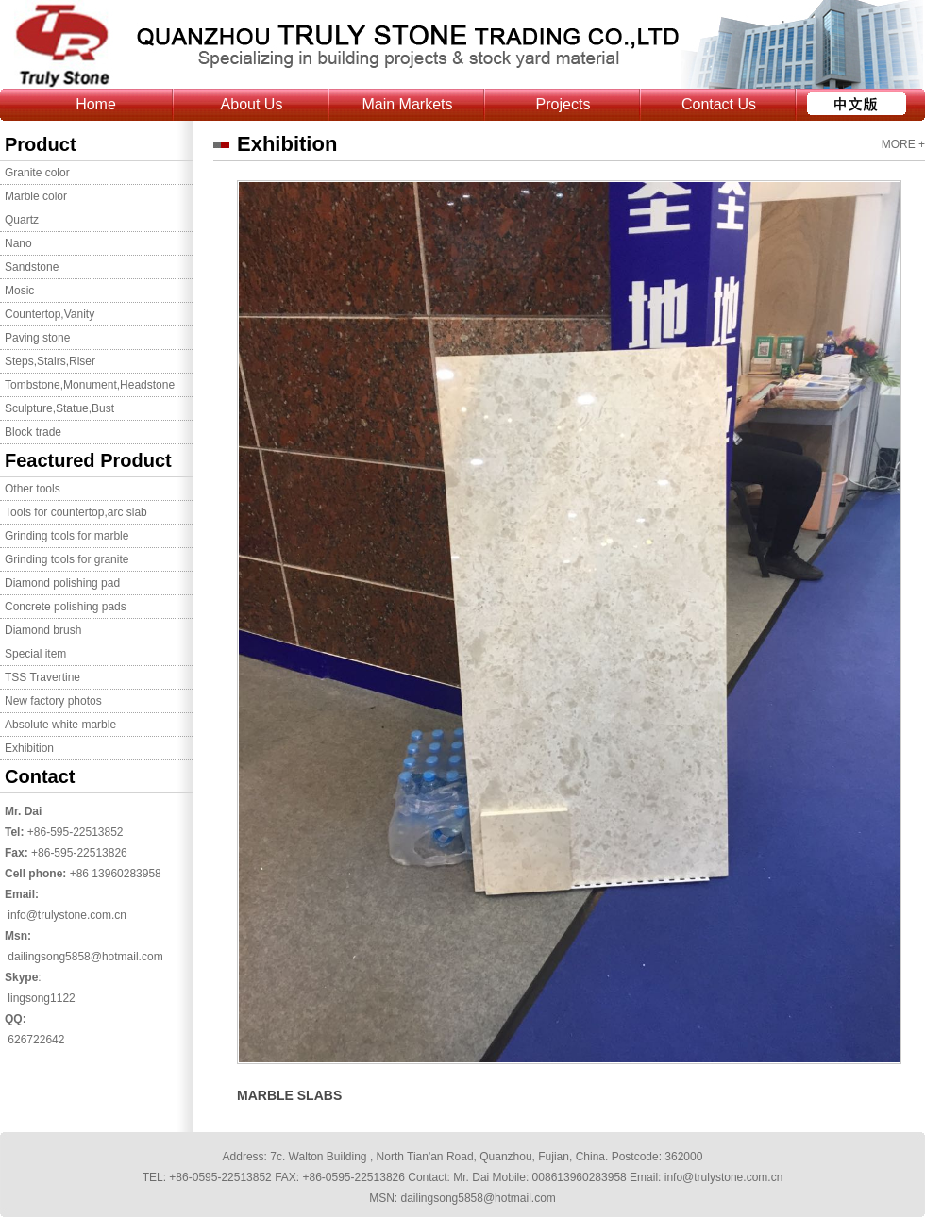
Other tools (32, 488)
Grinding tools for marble (66, 535)
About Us (252, 104)
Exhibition (29, 748)
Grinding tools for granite (66, 559)
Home (96, 104)
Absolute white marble (60, 724)
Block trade (33, 432)
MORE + (903, 144)
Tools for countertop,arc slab (76, 512)
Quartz (22, 219)
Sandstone (32, 267)
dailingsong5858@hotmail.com (85, 956)
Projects (563, 104)
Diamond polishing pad (62, 583)
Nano (18, 243)
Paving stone (37, 337)
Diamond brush (43, 630)
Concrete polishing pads (65, 606)
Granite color (37, 172)
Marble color (36, 196)
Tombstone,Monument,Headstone (90, 385)
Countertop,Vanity (49, 314)
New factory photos (53, 701)
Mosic (19, 290)
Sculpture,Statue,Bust (59, 408)
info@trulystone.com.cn (67, 915)
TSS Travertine (42, 677)
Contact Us (718, 104)
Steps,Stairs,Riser (50, 361)
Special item (35, 653)
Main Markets (407, 104)
